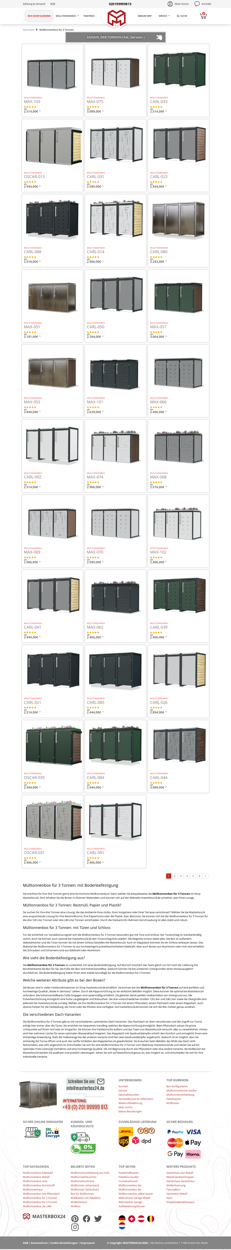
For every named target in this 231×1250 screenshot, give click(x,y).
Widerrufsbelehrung (130, 1103)
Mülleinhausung (176, 1185)
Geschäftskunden (129, 1094)
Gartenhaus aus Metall (179, 1173)
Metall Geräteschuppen (180, 1177)
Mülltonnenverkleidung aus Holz (90, 1173)
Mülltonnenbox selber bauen (136, 1193)
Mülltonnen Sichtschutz (85, 1189)
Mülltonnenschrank (82, 1181)
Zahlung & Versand (34, 4)
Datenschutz (39, 1243)
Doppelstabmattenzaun (180, 1202)
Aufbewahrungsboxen (132, 1206)
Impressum (87, 1243)
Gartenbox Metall (176, 1193)
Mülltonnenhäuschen (83, 1177)
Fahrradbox (173, 1189)
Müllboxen (172, 1103)
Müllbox (76, 1206)
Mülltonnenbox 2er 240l (37, 1206)
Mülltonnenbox (66, 15)
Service (163, 15)
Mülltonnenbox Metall (36, 1177)
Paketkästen (173, 1099)
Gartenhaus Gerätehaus (180, 1181)
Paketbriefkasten (129, 1173)
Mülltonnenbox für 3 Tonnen (40, 1202)
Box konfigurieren (39, 15)
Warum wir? (145, 15)
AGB (25, 1243)
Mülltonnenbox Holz (35, 1181)
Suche (182, 15)
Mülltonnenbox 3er (130, 1185)
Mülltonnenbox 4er (130, 1189)
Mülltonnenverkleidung (180, 1094)
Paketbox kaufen (129, 1177)
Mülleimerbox (79, 1202)
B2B (52, 4)
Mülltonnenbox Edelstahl (38, 1173)
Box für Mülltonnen (82, 1193)
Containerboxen (128, 1181)
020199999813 (120, 4)
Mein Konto (182, 4)
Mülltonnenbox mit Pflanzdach (41, 1193)
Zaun (169, 1198)
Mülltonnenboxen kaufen (181, 1090)
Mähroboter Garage (130, 1202)
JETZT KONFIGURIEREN (66, 111)
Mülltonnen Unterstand (85, 1185)
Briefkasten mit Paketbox (86, 1198)
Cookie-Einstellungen (64, 1243)
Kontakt (206, 4)
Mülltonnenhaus (33, 1189)
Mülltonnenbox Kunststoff (39, 1185)
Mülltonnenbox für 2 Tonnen (40, 1198)
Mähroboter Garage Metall (134, 1198)
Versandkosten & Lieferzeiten (136, 1099)
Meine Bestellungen (130, 1111)
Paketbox (89, 15)
